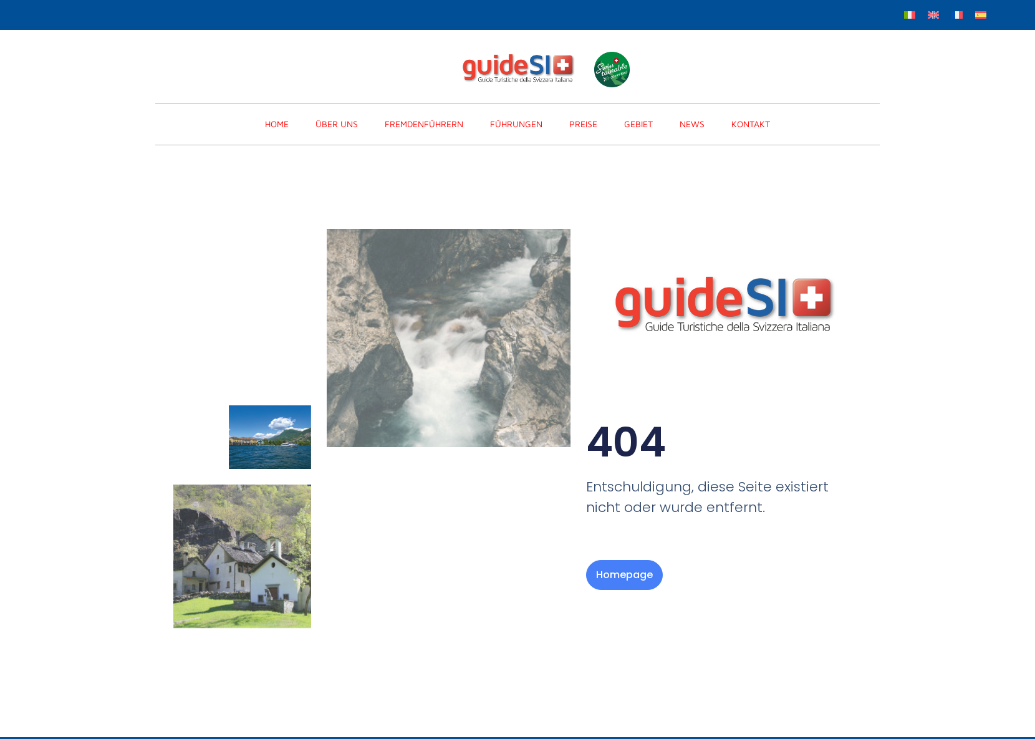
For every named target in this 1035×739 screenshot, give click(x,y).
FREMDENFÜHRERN (424, 123)
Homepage (624, 575)
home (277, 123)
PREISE (583, 123)
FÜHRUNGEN (516, 123)
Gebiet (638, 123)
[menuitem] (910, 14)
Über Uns (336, 123)
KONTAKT (750, 123)
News (692, 123)
